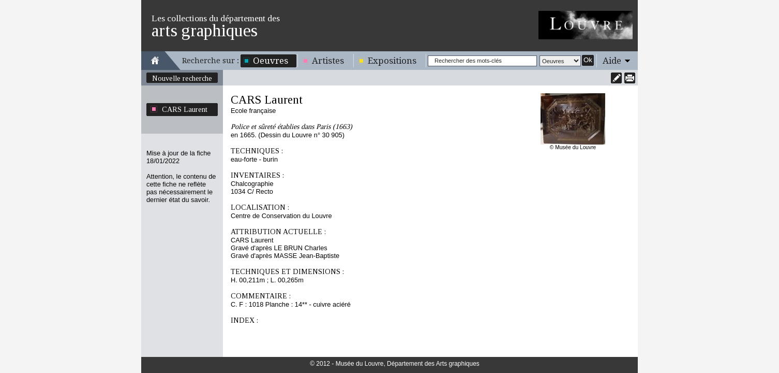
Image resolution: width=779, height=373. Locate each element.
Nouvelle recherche (182, 78)
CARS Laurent (184, 109)
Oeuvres (270, 60)
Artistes (328, 60)
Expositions (392, 60)
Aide (612, 60)
